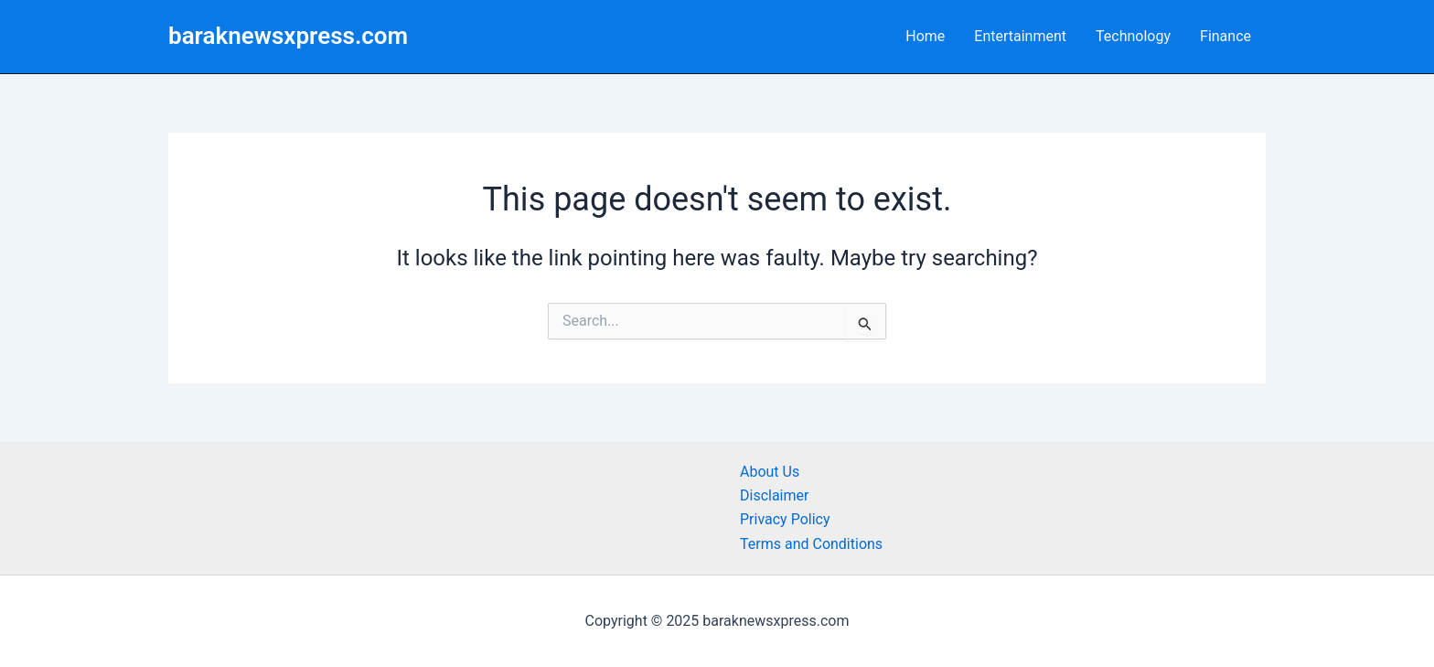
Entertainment (1020, 36)
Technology (1133, 36)
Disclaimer (774, 495)
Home (925, 36)
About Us (769, 471)
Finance (1225, 36)
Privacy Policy (785, 519)
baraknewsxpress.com (288, 35)
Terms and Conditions (811, 544)
